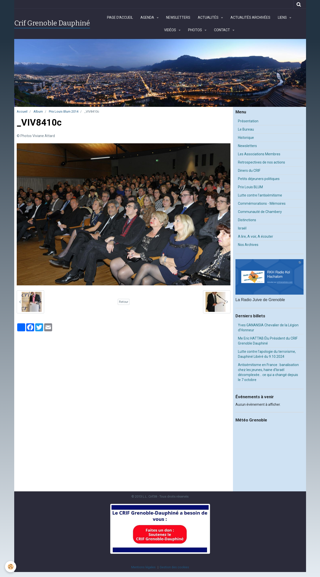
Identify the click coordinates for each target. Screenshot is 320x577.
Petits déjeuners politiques (259, 179)
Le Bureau (246, 129)
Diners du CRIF (249, 171)
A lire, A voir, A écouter (255, 236)
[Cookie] (10, 566)
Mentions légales (143, 567)
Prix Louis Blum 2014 (63, 111)
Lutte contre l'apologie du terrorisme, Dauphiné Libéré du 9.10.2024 (267, 354)
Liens (283, 17)
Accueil (22, 111)
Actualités (208, 17)
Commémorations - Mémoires (262, 203)
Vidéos (170, 30)
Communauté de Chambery (260, 212)
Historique (246, 138)
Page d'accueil (120, 17)
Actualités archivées (250, 17)
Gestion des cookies (174, 567)
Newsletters (178, 17)
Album (38, 111)
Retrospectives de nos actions (261, 162)
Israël (242, 228)
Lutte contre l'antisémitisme (260, 195)
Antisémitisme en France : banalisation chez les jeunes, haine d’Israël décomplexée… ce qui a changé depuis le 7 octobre (268, 372)
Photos (195, 30)
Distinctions (247, 220)
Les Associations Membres (259, 154)
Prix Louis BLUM (250, 187)
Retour (123, 302)
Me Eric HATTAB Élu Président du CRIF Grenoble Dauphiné (268, 340)
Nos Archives (248, 245)
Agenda (147, 17)
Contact (222, 30)
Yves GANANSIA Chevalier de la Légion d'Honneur (268, 327)
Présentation (248, 121)
